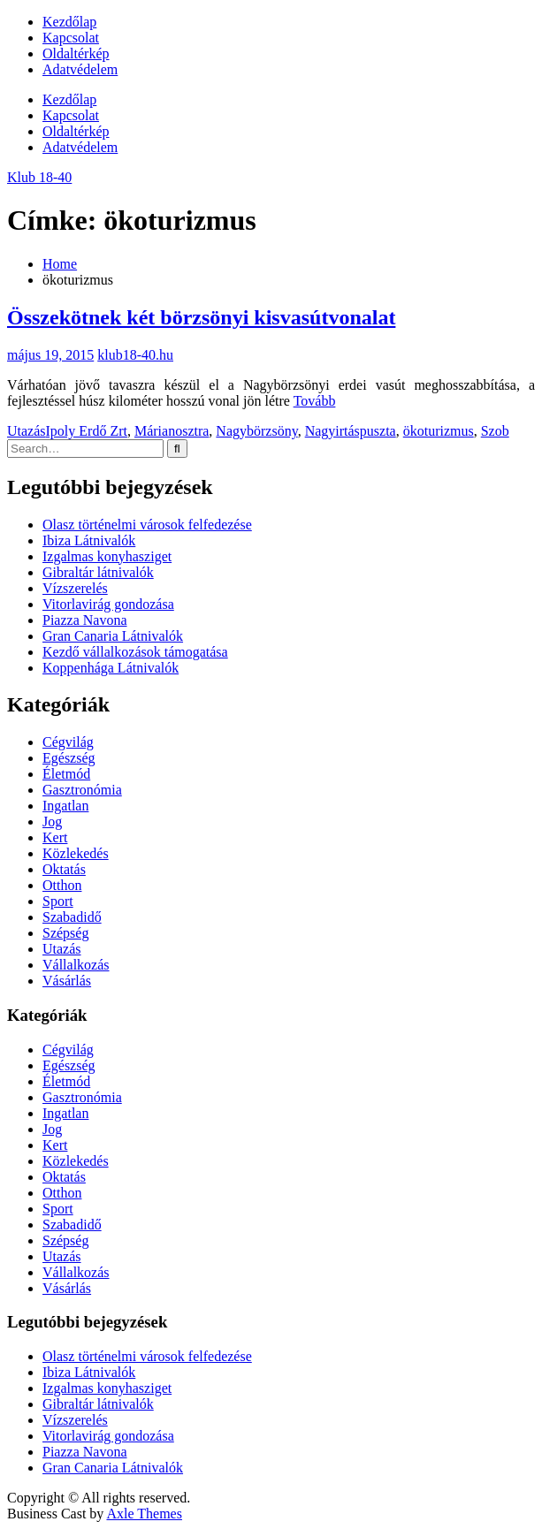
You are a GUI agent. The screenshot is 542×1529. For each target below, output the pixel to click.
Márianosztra (171, 430)
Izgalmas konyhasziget (107, 556)
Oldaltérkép (76, 53)
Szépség (65, 932)
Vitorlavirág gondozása (108, 604)
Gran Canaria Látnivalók (112, 635)
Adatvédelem (80, 69)
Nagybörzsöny (256, 430)
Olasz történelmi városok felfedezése (147, 524)
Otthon (61, 885)
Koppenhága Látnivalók (110, 667)
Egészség (68, 757)
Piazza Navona (84, 620)
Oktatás (64, 869)
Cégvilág (68, 741)
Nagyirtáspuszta (350, 430)
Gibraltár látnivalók (98, 572)
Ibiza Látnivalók (88, 540)
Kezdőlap (69, 21)
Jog (52, 821)
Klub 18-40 (39, 177)
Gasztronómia (82, 789)
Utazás (26, 430)
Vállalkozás (76, 964)
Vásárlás (66, 980)
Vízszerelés (75, 588)
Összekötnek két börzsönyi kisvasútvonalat (201, 317)
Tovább (315, 400)
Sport (57, 901)
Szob (495, 430)
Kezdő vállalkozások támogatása (135, 651)
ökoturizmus (438, 430)
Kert (54, 837)
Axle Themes (143, 1513)
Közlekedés (75, 853)
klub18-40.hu (135, 354)
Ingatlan (65, 805)
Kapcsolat (70, 37)
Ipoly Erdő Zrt (86, 430)
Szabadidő (72, 916)
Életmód (66, 773)
